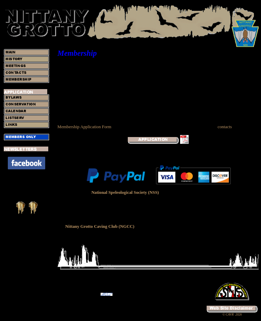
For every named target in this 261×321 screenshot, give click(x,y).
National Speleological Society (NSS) (125, 192)
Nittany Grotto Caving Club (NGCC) (99, 226)
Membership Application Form (84, 126)
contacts (225, 126)
